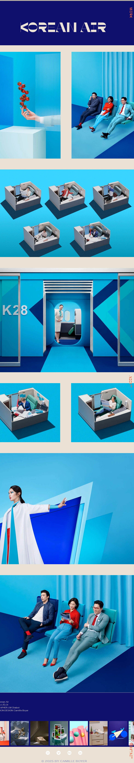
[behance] (69, 753)
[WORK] (131, 12)
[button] (130, 381)
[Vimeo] (59, 753)
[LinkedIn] (80, 753)
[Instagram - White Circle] (48, 753)
